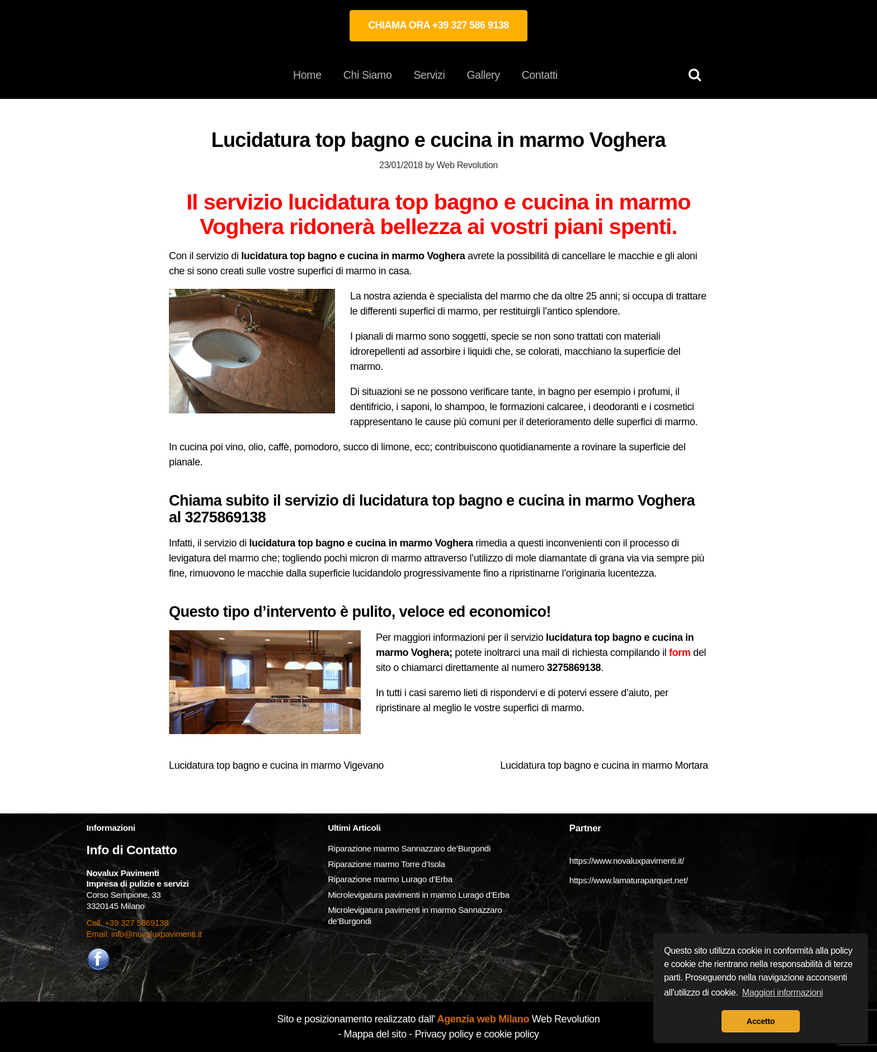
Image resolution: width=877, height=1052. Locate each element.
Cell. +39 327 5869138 (128, 922)
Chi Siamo (367, 75)
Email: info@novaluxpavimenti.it (144, 934)
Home (307, 75)
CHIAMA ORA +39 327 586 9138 (438, 25)
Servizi (429, 75)
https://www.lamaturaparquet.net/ (628, 880)
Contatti (540, 75)
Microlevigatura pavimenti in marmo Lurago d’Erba (419, 894)
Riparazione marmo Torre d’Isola (386, 864)
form (680, 652)
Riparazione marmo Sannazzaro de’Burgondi (409, 848)
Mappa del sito (375, 1034)
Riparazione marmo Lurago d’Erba (390, 879)
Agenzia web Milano (482, 1019)
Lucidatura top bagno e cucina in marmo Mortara (604, 765)
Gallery (482, 75)
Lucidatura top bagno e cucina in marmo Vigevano (276, 765)
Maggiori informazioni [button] (782, 992)
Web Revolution (467, 165)
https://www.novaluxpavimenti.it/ (626, 860)
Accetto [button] (761, 1021)
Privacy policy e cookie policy (476, 1034)
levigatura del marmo (214, 558)
